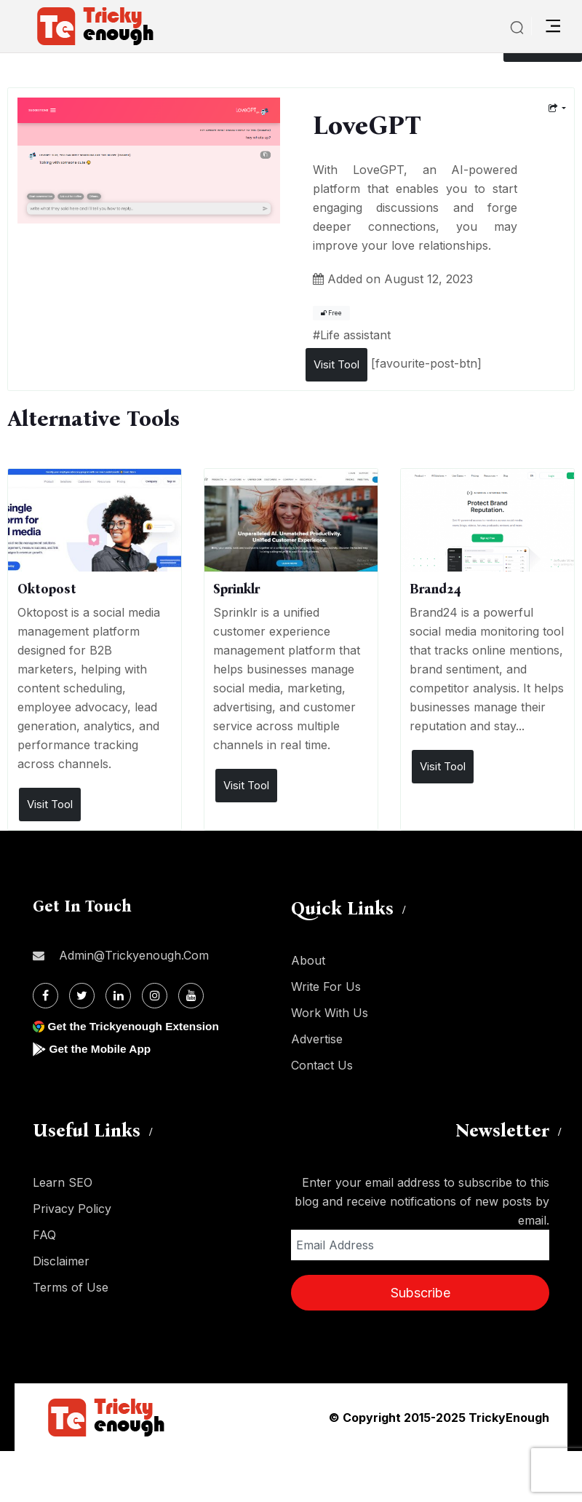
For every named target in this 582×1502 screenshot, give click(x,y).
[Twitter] (82, 995)
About (308, 960)
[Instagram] (154, 995)
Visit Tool (336, 364)
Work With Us (329, 1012)
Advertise (317, 1039)
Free (331, 313)
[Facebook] (45, 995)
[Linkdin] (118, 995)
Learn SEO (62, 1182)
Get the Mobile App (101, 1049)
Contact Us (322, 1065)
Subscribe (420, 1292)
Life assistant (355, 335)
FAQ (44, 1235)
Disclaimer (61, 1261)
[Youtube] (191, 995)
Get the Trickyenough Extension (136, 1026)
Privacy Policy (72, 1208)
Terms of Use (70, 1287)
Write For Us (326, 986)
